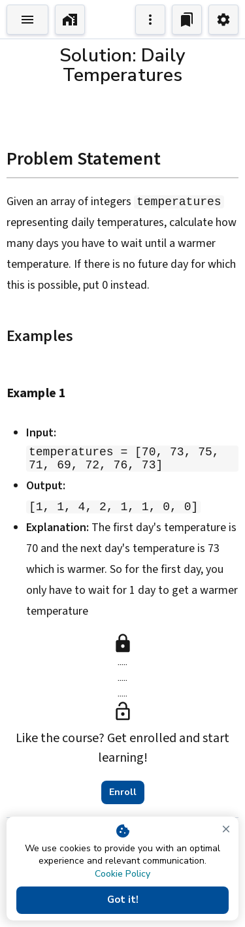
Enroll (122, 793)
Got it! (122, 900)
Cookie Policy (122, 874)
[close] (226, 829)
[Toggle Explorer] (27, 20)
